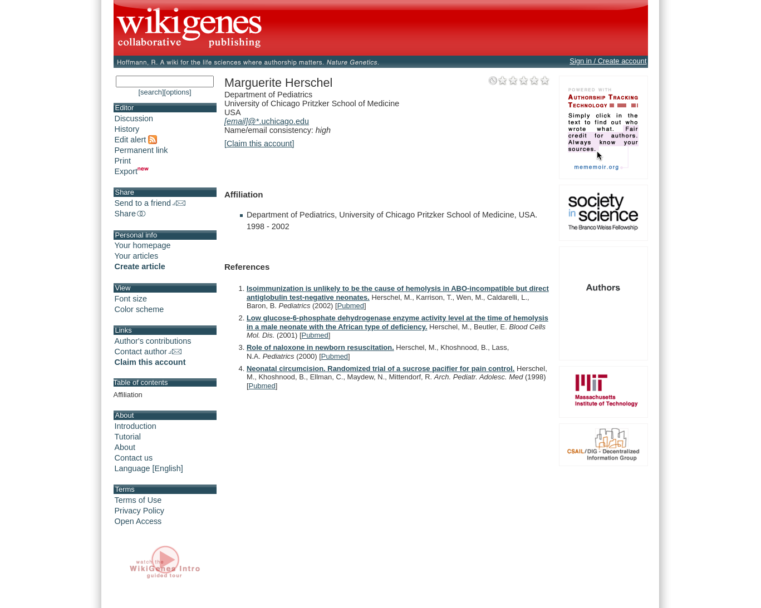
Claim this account (150, 362)
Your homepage (143, 245)
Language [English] (149, 468)
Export (132, 171)
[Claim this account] (259, 143)
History (127, 129)
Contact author (148, 351)
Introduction (135, 426)
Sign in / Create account (607, 61)
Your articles (137, 255)
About (125, 447)
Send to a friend (150, 203)
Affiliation (128, 394)
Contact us (134, 457)
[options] (178, 92)
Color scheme (139, 309)
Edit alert (136, 139)
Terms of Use (138, 500)
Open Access (138, 521)
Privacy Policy (140, 510)
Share (131, 213)
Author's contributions (153, 341)
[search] (151, 92)
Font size (131, 298)
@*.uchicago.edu (266, 121)
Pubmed (350, 305)
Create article (140, 266)
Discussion (134, 118)
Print (123, 160)
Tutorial (128, 436)
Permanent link (141, 150)
